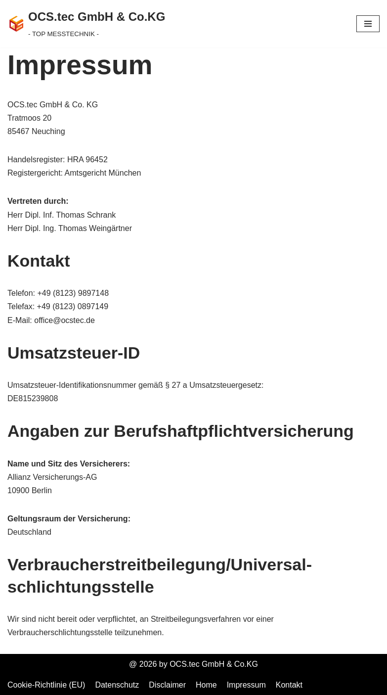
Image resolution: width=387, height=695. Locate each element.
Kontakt (289, 685)
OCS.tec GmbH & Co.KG (214, 664)
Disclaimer (167, 685)
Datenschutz (117, 685)
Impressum (246, 685)
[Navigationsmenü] (368, 23)
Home (206, 685)
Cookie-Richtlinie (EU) (46, 685)
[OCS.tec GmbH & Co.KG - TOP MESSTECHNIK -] (86, 24)
